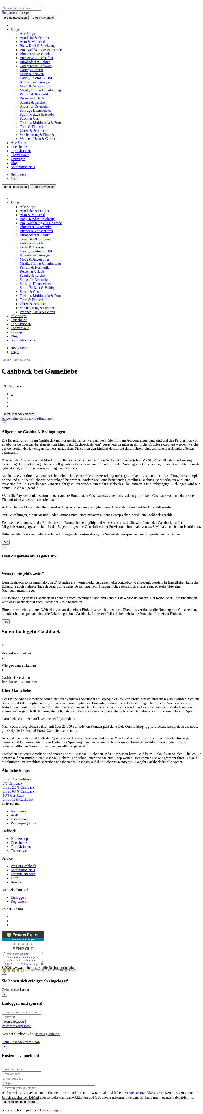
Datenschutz (19, 819)
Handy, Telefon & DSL (36, 78)
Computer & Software (36, 66)
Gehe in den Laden (15, 990)
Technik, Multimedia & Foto (40, 122)
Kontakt (16, 882)
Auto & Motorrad (32, 42)
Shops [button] (15, 29)
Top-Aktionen (21, 151)
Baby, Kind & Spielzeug (37, 46)
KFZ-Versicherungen (35, 82)
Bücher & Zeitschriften (36, 58)
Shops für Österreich (34, 106)
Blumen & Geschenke (35, 54)
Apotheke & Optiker (34, 38)
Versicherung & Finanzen (38, 135)
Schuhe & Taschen (33, 102)
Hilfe (14, 878)
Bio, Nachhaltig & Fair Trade (41, 50)
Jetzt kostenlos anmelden (20, 681)
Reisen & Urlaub (32, 98)
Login (25, 13)
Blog (14, 163)
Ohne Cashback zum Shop (21, 1042)
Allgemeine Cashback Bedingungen (27, 418)
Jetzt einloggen (14, 1021)
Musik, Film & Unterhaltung (40, 90)
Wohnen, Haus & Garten (37, 139)
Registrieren (10, 13)
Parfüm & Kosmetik (34, 94)
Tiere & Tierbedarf (33, 126)
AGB (14, 815)
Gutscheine (19, 147)
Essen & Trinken (32, 74)
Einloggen (18, 897)
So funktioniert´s (23, 167)
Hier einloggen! (51, 1110)
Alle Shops (28, 33)
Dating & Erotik (31, 70)
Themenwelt (20, 155)
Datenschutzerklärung (142, 1093)
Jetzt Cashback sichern (19, 414)
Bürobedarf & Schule (35, 62)
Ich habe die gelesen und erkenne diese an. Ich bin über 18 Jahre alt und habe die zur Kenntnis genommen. (101, 1093)
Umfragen (18, 159)
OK (6, 542)
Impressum (19, 811)
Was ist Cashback (23, 866)
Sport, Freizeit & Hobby (37, 114)
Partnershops (20, 838)
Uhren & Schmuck (33, 131)
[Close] (4, 422)
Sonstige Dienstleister (35, 110)
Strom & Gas (29, 118)
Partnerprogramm (23, 823)
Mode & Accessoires (35, 86)
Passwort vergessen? (16, 1026)
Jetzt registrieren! (47, 1034)
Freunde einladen (23, 874)
